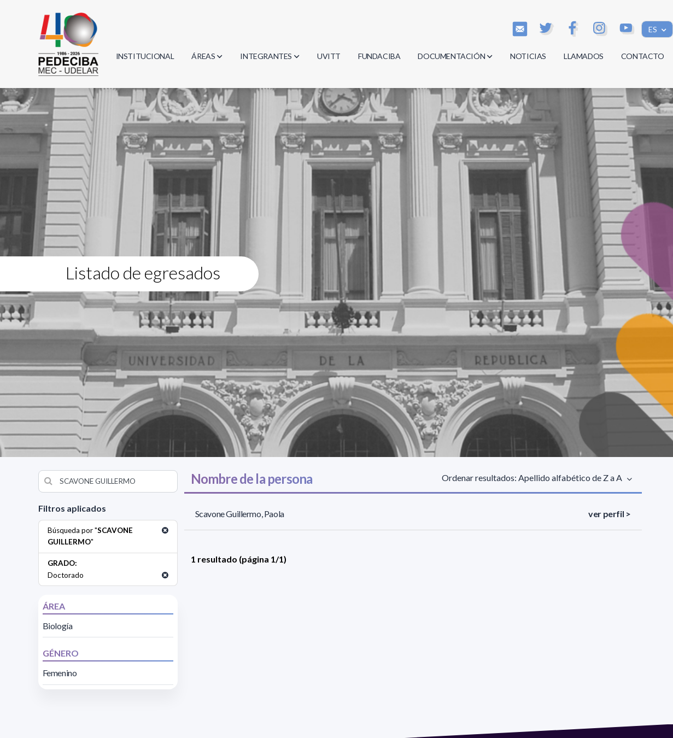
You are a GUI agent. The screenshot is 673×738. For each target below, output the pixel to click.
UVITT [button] (329, 56)
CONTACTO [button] (642, 56)
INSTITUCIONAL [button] (145, 56)
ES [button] (653, 29)
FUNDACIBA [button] (379, 56)
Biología (58, 625)
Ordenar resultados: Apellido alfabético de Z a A (534, 477)
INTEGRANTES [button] (270, 56)
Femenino (60, 672)
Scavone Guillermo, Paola (239, 513)
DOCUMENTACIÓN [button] (455, 56)
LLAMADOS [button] (584, 56)
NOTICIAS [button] (528, 56)
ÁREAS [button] (207, 56)
